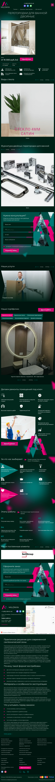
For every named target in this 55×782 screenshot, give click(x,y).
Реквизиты (4, 624)
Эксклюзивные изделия (25, 754)
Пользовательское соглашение (46, 779)
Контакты (3, 764)
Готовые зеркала (5, 739)
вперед (49, 79)
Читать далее (7, 733)
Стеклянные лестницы (24, 748)
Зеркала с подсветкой (24, 746)
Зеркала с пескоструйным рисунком (25, 743)
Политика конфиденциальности (9, 779)
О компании (4, 758)
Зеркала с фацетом (41, 739)
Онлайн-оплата (23, 764)
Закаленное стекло (5, 742)
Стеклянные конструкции (7, 754)
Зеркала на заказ (23, 739)
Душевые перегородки (6, 740)
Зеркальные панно (41, 744)
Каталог (21, 758)
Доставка (39, 764)
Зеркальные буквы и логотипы (44, 742)
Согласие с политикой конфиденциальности (18, 246)
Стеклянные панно (23, 750)
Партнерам (4, 760)
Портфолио (22, 762)
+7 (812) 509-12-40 (29, 3)
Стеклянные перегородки (25, 752)
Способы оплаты (41, 762)
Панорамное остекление (7, 748)
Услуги (20, 760)
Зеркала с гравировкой (25, 740)
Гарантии (39, 760)
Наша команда (4, 762)
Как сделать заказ (41, 758)
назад (39, 79)
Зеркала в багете (5, 744)
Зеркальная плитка (42, 740)
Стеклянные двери (5, 752)
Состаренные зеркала (6, 750)
